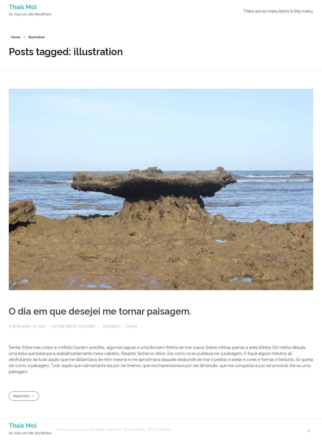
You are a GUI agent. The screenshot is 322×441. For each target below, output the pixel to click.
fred (61, 326)
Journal (131, 326)
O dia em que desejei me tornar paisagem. (100, 311)
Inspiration (111, 326)
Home (15, 37)
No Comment (84, 326)
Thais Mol (23, 7)
